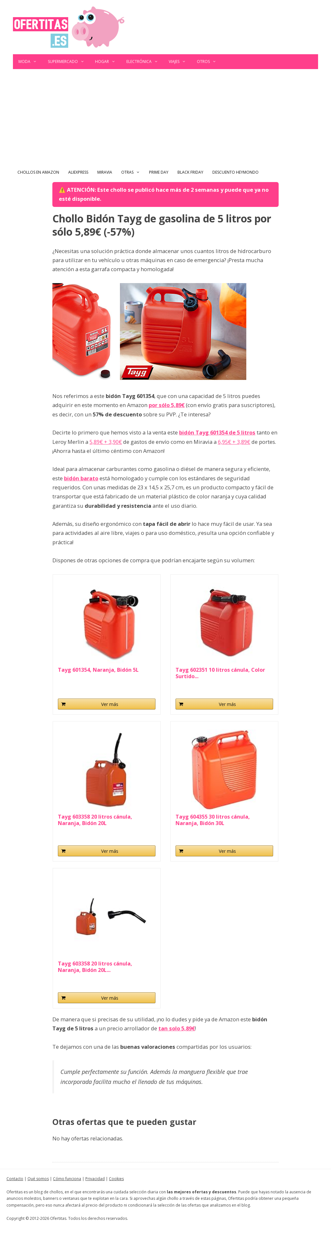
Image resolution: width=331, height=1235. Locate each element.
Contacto (14, 1178)
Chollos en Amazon (38, 172)
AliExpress (78, 172)
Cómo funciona (67, 1178)
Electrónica (145, 61)
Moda (30, 61)
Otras (132, 172)
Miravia (104, 172)
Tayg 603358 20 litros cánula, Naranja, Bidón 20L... (95, 966)
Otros (209, 61)
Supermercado (69, 61)
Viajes (180, 61)
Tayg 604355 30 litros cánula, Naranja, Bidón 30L (213, 819)
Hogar (108, 61)
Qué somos (38, 1178)
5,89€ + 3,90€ (106, 441)
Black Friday (190, 172)
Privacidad (95, 1178)
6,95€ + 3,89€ (234, 441)
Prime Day (158, 172)
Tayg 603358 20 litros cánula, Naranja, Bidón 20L (95, 819)
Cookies (116, 1178)
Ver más (109, 704)
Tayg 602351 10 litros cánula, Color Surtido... (220, 673)
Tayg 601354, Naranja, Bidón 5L (98, 670)
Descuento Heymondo (235, 172)
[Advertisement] (165, 117)
